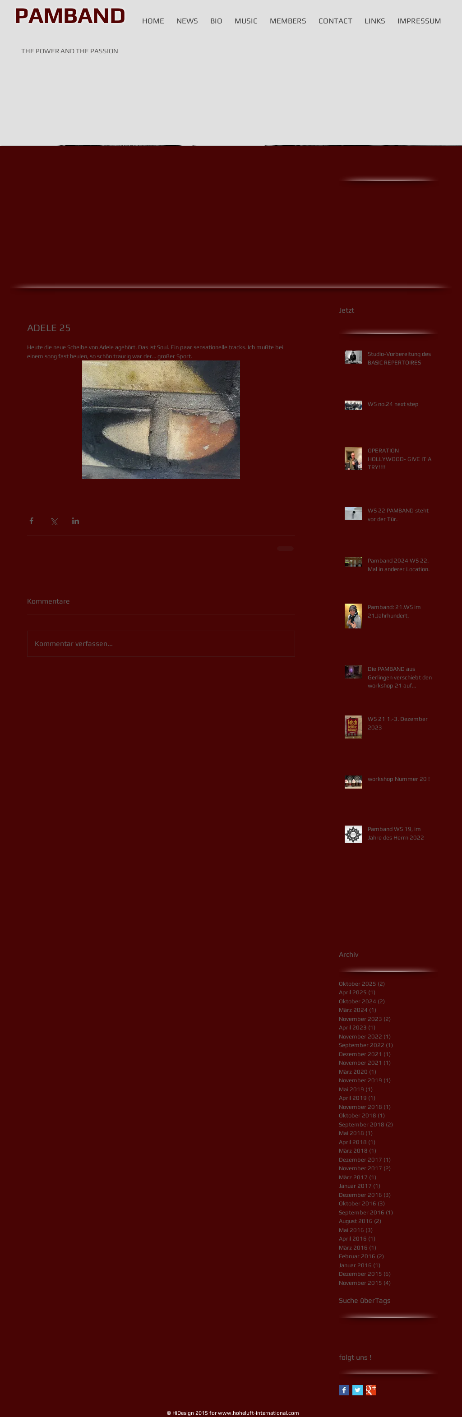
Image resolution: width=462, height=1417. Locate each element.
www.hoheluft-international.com (258, 1413)
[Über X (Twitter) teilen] (53, 521)
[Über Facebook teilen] (31, 521)
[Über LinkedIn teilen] (75, 521)
